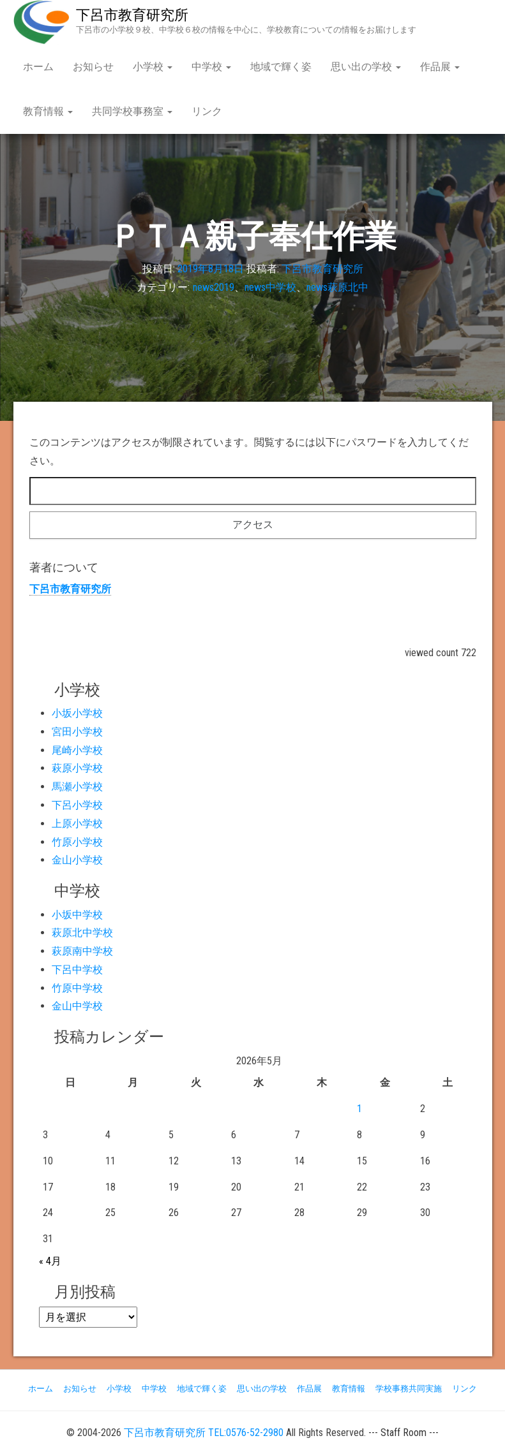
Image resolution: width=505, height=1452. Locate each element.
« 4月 (50, 1261)
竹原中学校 (77, 988)
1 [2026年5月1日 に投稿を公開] (359, 1109)
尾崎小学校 (77, 750)
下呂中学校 (77, 970)
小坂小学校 (77, 713)
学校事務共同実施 (408, 1388)
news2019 (213, 287)
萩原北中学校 (82, 933)
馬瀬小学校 (77, 787)
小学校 (152, 67)
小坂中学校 (77, 915)
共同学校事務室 (132, 111)
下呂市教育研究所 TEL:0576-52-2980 (203, 1432)
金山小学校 (77, 860)
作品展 (440, 67)
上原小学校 (77, 824)
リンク (207, 111)
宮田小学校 (77, 732)
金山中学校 (77, 1006)
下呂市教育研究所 (132, 15)
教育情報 (48, 111)
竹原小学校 (77, 842)
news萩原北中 (337, 287)
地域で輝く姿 (281, 67)
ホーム (38, 67)
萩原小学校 (77, 768)
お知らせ (93, 67)
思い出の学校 (366, 67)
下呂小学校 (77, 805)
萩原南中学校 (82, 951)
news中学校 (270, 287)
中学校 (211, 67)
